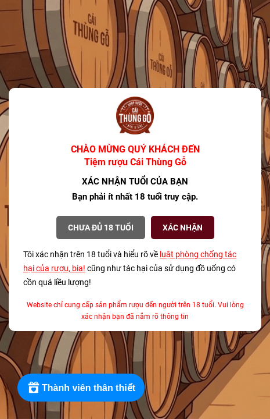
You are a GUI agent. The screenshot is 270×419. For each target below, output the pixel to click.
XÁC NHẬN (183, 227)
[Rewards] (81, 388)
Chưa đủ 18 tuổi (101, 227)
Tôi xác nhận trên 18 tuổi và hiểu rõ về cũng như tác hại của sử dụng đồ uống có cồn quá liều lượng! (129, 268)
